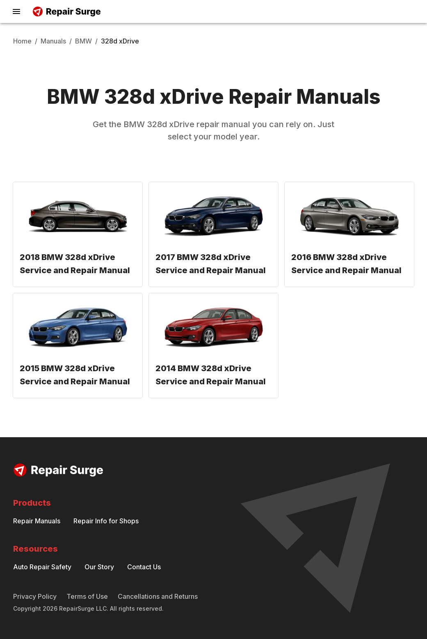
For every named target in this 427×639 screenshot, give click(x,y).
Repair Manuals (36, 521)
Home (22, 41)
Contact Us (144, 567)
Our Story (99, 567)
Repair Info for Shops (106, 521)
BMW (83, 41)
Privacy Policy (35, 596)
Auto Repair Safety (42, 567)
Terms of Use (87, 596)
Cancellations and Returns (158, 596)
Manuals (53, 41)
